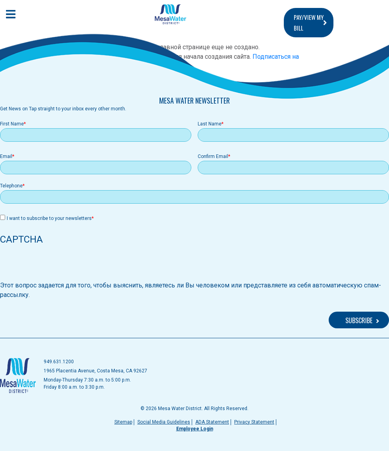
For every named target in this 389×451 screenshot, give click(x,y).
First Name (12, 124)
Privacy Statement (254, 422)
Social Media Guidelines (163, 422)
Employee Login (194, 429)
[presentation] (60, 265)
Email (6, 156)
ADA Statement (212, 422)
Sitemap (123, 422)
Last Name (209, 124)
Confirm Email (213, 156)
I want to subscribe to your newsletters (49, 218)
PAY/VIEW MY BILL (309, 22)
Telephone (11, 186)
